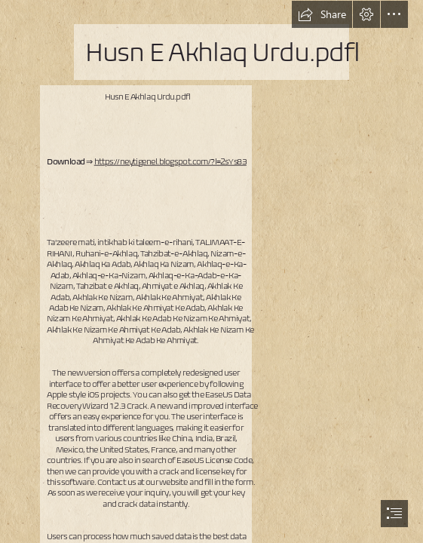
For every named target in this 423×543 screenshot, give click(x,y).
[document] (211, 271)
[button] (322, 14)
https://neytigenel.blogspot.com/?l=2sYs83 (170, 162)
